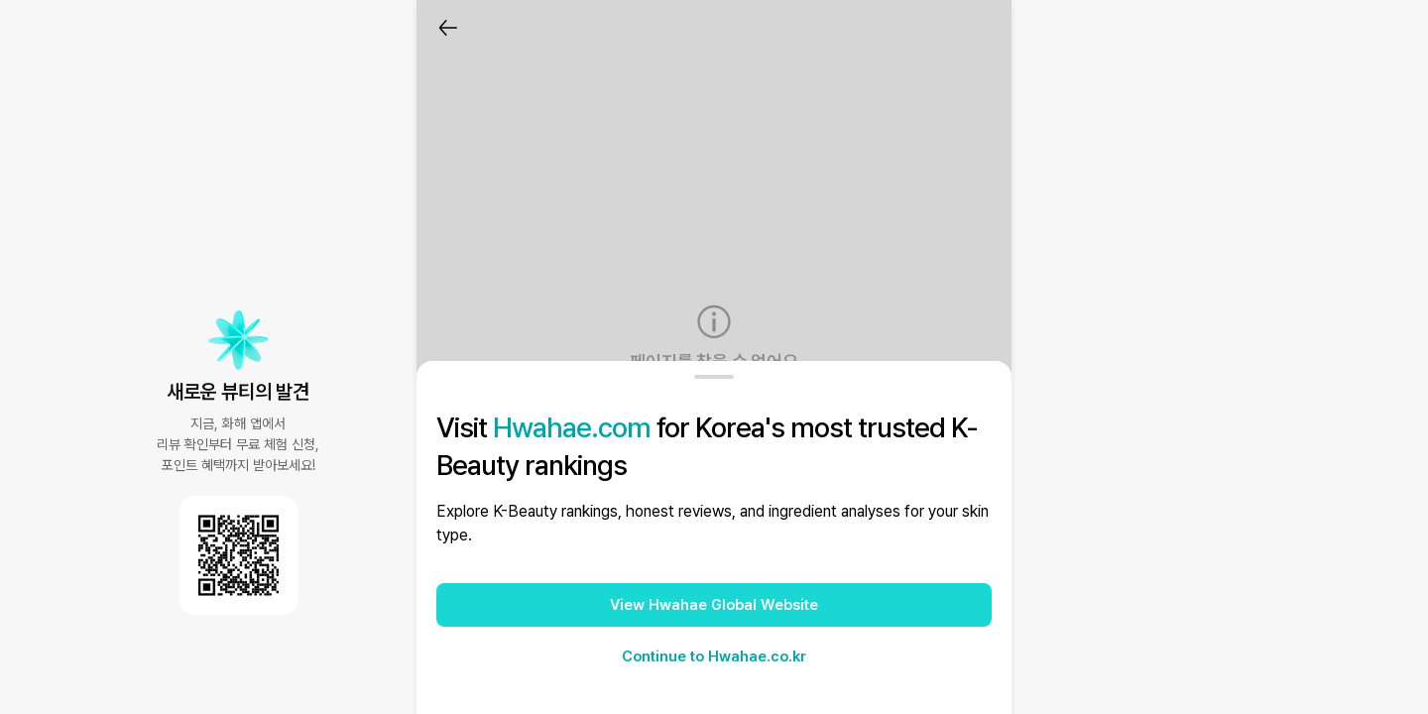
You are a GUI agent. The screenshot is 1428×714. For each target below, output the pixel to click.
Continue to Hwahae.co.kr (714, 656)
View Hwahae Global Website (714, 605)
